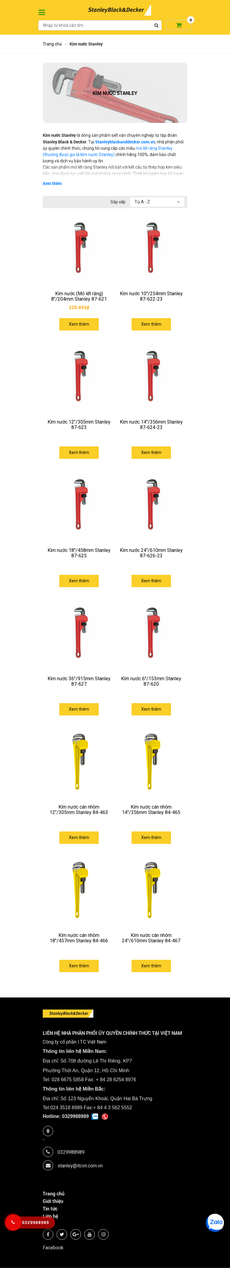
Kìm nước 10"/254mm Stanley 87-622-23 (151, 296)
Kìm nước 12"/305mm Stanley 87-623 (79, 424)
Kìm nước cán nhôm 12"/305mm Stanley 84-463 (79, 809)
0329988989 (71, 1152)
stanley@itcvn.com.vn (80, 1165)
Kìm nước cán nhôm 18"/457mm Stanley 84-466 (79, 938)
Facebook (53, 1248)
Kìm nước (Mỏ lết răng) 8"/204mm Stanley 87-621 (79, 296)
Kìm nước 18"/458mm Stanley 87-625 (79, 553)
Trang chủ (52, 44)
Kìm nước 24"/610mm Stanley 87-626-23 (151, 553)
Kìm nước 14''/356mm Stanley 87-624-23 (151, 424)
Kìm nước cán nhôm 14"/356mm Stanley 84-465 (151, 809)
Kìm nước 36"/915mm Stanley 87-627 (79, 681)
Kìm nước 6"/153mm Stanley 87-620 (151, 681)
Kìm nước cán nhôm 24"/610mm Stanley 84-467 (151, 938)
